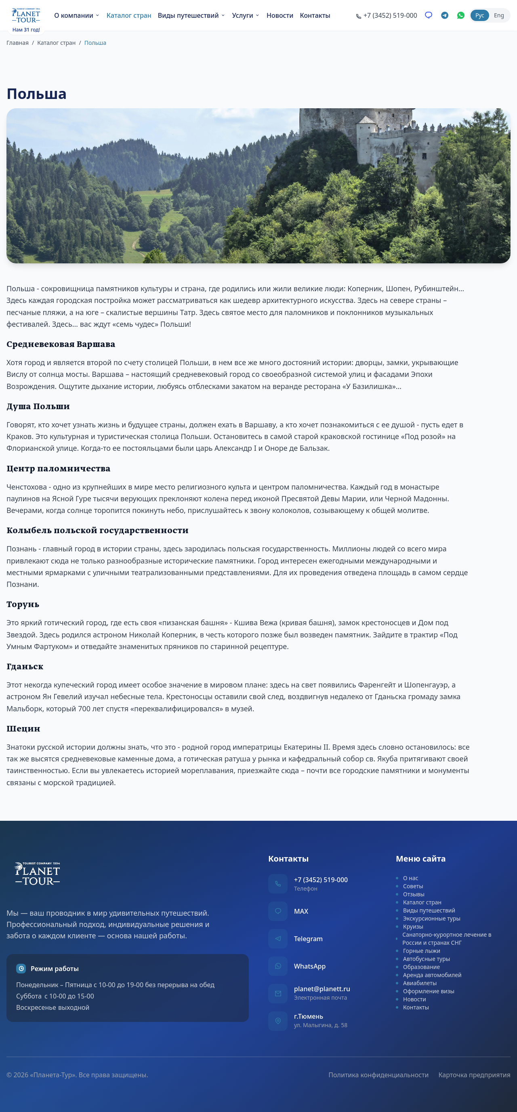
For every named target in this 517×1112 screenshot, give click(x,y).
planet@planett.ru (322, 988)
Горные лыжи (418, 950)
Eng (499, 15)
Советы (409, 886)
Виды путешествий (192, 15)
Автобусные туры (423, 959)
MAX (301, 911)
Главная (17, 42)
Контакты (315, 15)
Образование (418, 967)
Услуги (246, 15)
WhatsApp (310, 966)
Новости (280, 15)
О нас (407, 878)
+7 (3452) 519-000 (321, 879)
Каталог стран (129, 15)
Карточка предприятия (474, 1074)
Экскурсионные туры (428, 918)
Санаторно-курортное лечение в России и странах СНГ (444, 938)
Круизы (409, 926)
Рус (479, 15)
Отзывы (410, 894)
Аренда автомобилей (429, 975)
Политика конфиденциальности (378, 1074)
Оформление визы (425, 991)
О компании (77, 15)
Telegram (308, 938)
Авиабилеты (416, 983)
